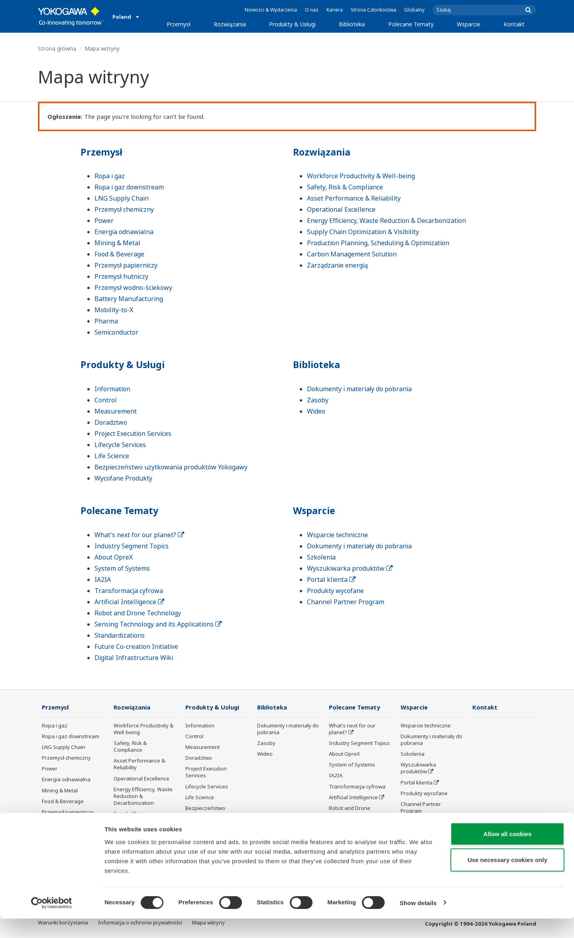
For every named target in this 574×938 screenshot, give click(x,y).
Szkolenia (321, 557)
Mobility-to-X (113, 309)
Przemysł (179, 24)
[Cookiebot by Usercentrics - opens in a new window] (51, 922)
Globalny (414, 9)
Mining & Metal (117, 242)
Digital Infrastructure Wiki (133, 657)
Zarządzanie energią (337, 265)
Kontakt (514, 24)
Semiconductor (116, 332)
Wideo (316, 411)
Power (104, 220)
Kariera (334, 9)
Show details (418, 922)
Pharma (106, 321)
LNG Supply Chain (121, 198)
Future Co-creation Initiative (136, 646)
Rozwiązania (230, 24)
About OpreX (113, 557)
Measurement (115, 411)
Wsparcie (468, 24)
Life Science (111, 455)
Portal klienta (331, 579)
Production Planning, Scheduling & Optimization (378, 242)
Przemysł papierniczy (125, 265)
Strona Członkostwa (373, 9)
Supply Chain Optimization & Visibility (363, 231)
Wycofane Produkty (123, 478)
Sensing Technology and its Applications (158, 624)
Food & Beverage (119, 254)
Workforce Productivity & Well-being (361, 175)
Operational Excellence (341, 209)
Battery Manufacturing (128, 298)
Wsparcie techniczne (337, 534)
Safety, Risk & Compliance (345, 187)
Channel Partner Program (345, 601)
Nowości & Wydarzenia (271, 9)
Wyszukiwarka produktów (350, 568)
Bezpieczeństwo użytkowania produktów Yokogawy (171, 467)
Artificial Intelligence (129, 601)
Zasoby (317, 400)
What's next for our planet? (139, 534)
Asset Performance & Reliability (354, 198)
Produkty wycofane (335, 590)
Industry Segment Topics (131, 546)
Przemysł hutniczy (121, 276)
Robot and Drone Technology (137, 613)
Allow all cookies (508, 853)
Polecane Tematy (411, 24)
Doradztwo (110, 422)
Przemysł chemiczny (124, 209)
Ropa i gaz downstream (129, 187)
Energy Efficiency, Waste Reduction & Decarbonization (386, 220)
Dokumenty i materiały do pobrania (359, 388)
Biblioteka (352, 24)
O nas (311, 9)
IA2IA (102, 579)
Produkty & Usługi (292, 24)
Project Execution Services (132, 433)
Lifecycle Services (120, 444)
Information (112, 388)
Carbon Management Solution (352, 254)
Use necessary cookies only (507, 879)
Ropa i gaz (109, 175)
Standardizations (119, 635)
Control (105, 400)
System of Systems (122, 568)
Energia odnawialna (123, 231)
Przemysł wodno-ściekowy (133, 287)
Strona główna (57, 48)
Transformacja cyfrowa (128, 590)
